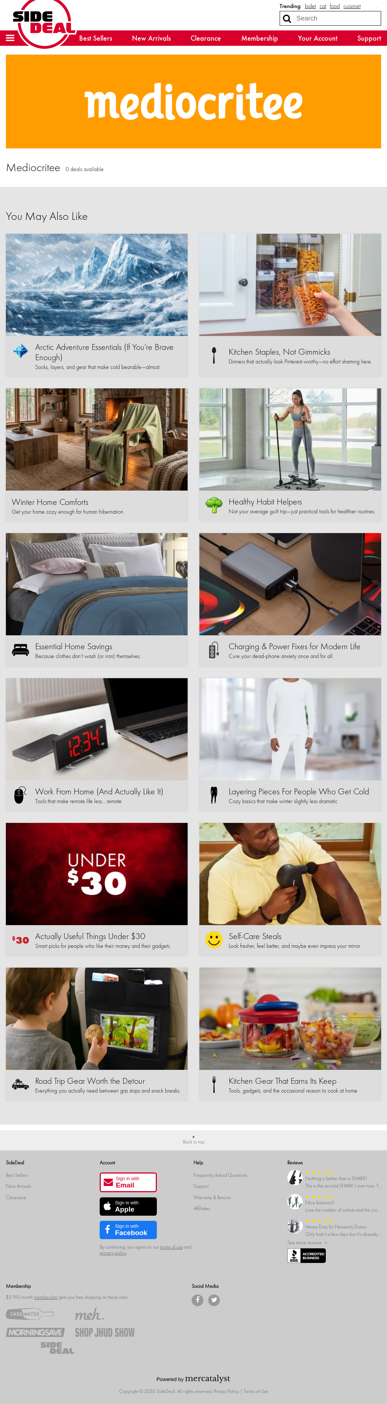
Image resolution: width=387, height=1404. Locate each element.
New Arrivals (151, 38)
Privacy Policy (226, 1391)
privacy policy (113, 1253)
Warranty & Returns (212, 1197)
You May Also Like (47, 216)
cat (323, 6)
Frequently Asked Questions (220, 1175)
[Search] (287, 18)
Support (369, 38)
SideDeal (15, 1163)
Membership (259, 38)
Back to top (193, 1142)
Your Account (318, 38)
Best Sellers (95, 38)
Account (107, 1163)
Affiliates (202, 1208)
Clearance (206, 38)
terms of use (171, 1247)
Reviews (295, 1163)
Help (198, 1163)
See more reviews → (307, 1243)
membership (46, 1297)
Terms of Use (256, 1391)
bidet (310, 6)
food (335, 6)
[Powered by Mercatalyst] (193, 1378)
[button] (10, 38)
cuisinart (352, 6)
